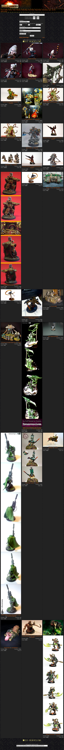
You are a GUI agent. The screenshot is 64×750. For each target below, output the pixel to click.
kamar (16, 285)
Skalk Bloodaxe (56, 187)
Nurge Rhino (7, 647)
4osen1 (56, 447)
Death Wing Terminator (8, 285)
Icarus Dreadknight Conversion (31, 317)
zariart (19, 342)
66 (32, 41)
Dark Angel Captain (29, 482)
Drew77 (53, 139)
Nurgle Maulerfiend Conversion (50, 102)
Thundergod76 (32, 318)
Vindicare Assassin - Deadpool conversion (52, 137)
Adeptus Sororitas (11, 58)
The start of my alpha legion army (8, 342)
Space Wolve (29, 147)
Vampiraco (37, 119)
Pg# (40, 41)
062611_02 (48, 187)
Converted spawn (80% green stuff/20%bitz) (32, 636)
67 (34, 41)
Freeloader (14, 164)
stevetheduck (15, 647)
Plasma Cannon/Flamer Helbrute (10, 102)
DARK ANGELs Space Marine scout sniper (11, 614)
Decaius (33, 637)
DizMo (37, 482)
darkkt (53, 83)
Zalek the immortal (50, 734)
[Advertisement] (47, 4)
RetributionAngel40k (36, 428)
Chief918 (11, 103)
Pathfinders (7, 164)
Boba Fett (36, 147)
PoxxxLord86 (54, 306)
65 (30, 41)
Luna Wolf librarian (29, 119)
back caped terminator (53, 336)
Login (43, 37)
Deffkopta (50, 447)
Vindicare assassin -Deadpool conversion (31, 166)
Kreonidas (58, 734)
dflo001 (53, 166)
